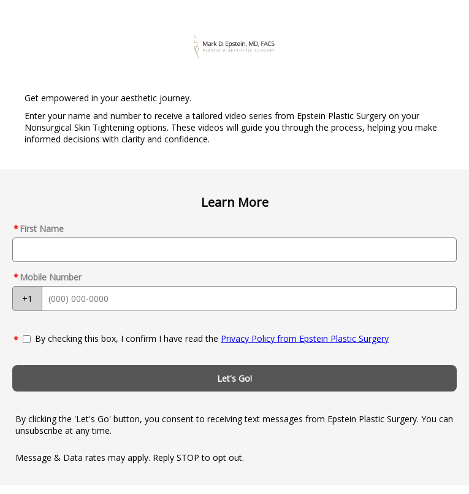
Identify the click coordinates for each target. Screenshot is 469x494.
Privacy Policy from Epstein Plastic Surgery (305, 338)
